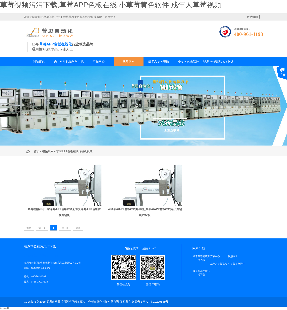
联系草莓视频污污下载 (218, 61)
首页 (36, 151)
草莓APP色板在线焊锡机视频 (74, 151)
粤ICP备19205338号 (155, 301)
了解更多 (32, 287)
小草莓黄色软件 (188, 61)
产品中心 (99, 61)
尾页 (78, 228)
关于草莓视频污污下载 (69, 61)
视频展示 (129, 61)
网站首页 (39, 61)
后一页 (65, 228)
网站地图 (5, 308)
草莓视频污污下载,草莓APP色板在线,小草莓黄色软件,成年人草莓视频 (110, 5)
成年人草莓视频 (158, 61)
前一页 (42, 228)
